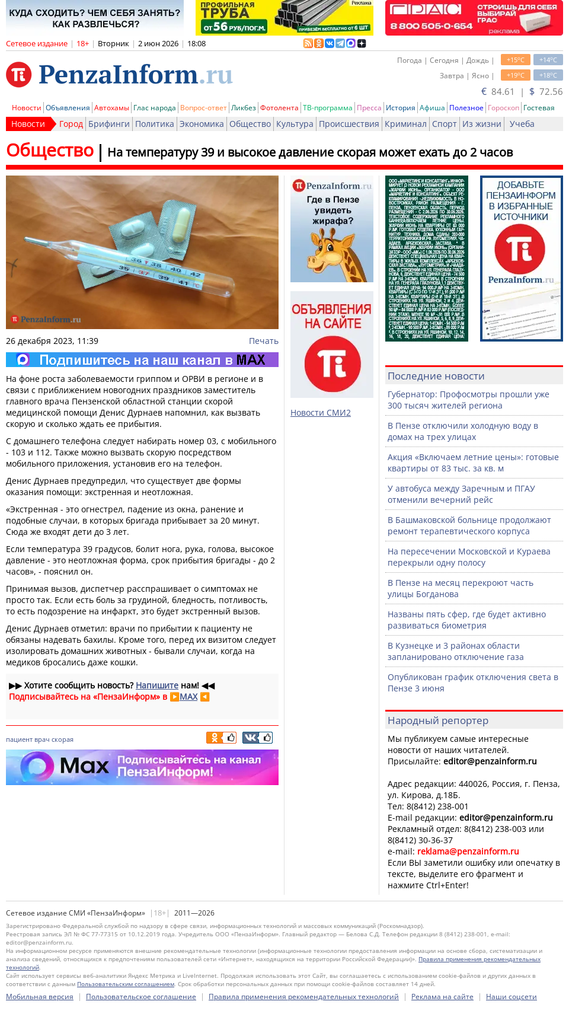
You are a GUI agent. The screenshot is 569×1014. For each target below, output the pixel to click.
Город (71, 123)
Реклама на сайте (442, 996)
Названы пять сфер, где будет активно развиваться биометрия (467, 619)
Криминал (406, 123)
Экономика (202, 123)
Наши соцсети (511, 996)
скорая (62, 739)
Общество (250, 123)
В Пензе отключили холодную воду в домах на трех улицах (463, 431)
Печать (264, 340)
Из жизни (481, 123)
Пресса (369, 108)
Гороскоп (503, 108)
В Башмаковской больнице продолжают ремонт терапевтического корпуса (469, 525)
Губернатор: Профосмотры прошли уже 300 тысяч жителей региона (468, 399)
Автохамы (111, 108)
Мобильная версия (39, 996)
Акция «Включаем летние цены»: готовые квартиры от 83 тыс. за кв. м (473, 462)
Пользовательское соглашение (141, 996)
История (400, 108)
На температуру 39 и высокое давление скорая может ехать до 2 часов (310, 152)
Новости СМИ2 (320, 412)
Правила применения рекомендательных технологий (304, 996)
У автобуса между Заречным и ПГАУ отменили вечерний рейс (461, 494)
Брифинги (109, 123)
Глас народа (154, 108)
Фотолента (279, 108)
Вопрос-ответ (203, 108)
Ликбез (243, 108)
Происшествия (349, 123)
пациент (19, 739)
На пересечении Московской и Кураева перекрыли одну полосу (469, 557)
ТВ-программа (328, 108)
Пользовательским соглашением (125, 984)
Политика (154, 123)
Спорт (444, 123)
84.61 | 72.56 (522, 91)
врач (42, 739)
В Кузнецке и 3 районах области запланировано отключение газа (456, 651)
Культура (295, 123)
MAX (188, 696)
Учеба (522, 123)
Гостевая (539, 108)
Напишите (157, 685)
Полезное (466, 108)
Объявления (68, 108)
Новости (26, 108)
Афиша (432, 108)
